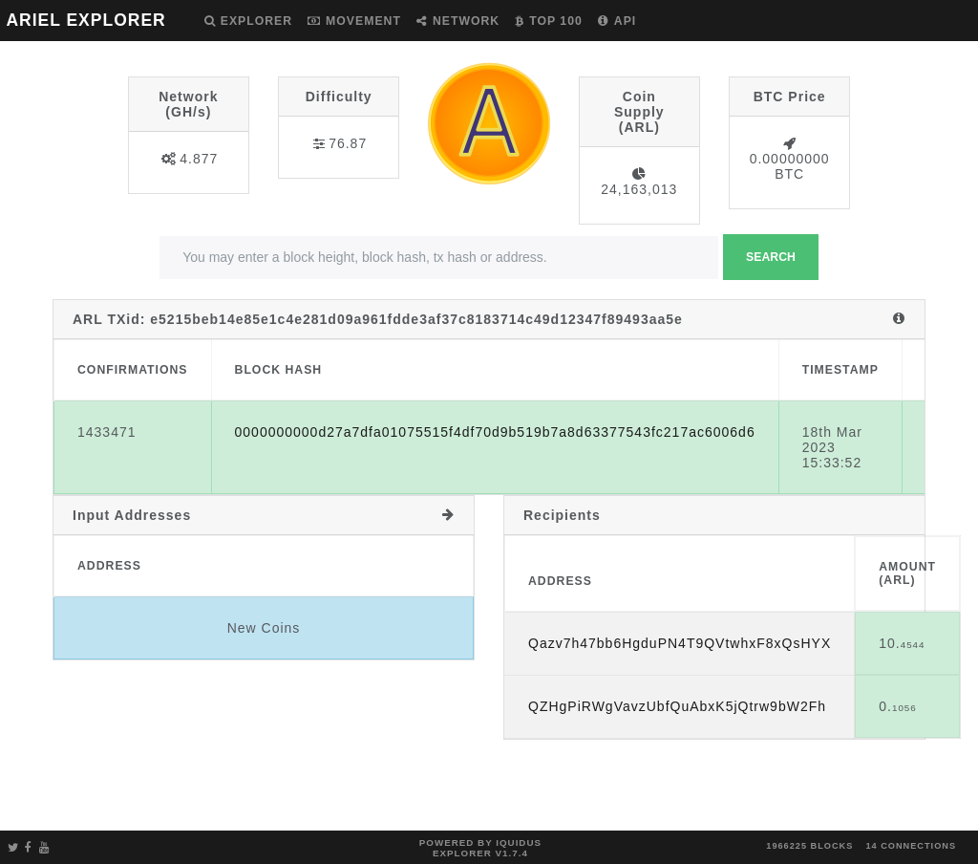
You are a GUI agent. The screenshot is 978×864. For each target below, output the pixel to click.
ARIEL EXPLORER (85, 20)
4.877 (199, 158)
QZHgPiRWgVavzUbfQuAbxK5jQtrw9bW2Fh (677, 706)
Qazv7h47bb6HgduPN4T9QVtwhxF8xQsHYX (679, 643)
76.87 (348, 143)
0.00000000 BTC (790, 166)
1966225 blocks (809, 846)
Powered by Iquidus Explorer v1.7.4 (480, 847)
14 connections (910, 846)
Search (771, 257)
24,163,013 (639, 189)
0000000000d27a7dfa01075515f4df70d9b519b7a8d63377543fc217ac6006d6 (495, 432)
